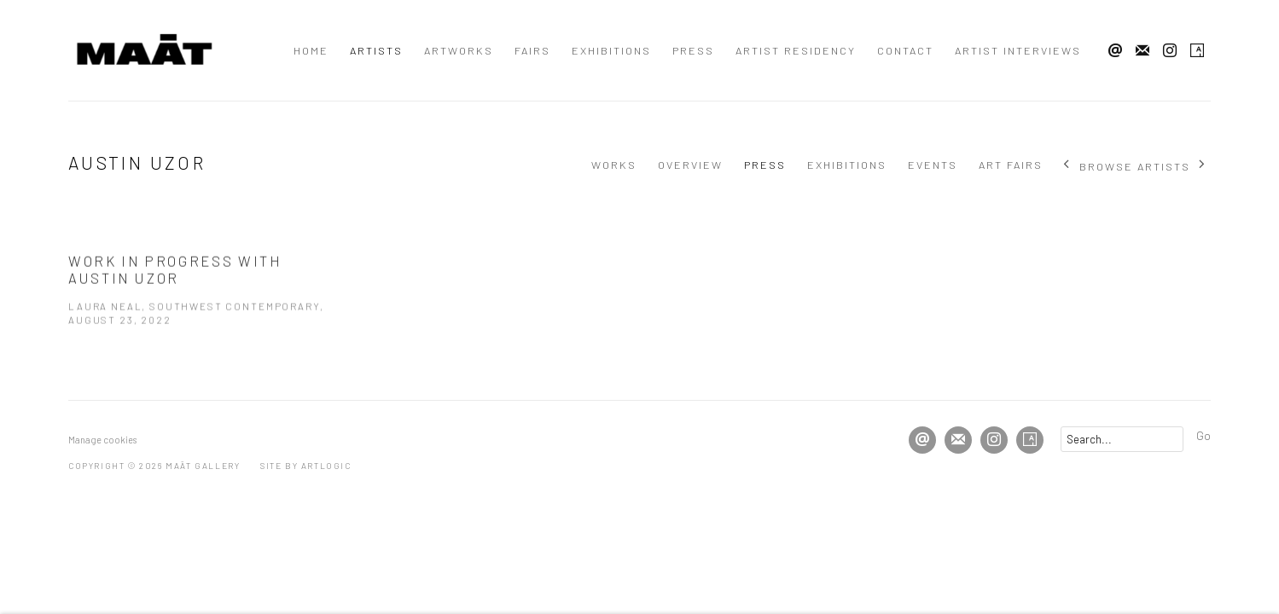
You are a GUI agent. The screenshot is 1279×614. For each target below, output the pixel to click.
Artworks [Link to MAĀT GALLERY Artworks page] (458, 50)
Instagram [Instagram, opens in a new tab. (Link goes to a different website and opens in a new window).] (1169, 51)
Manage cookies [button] (102, 439)
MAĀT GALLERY (145, 50)
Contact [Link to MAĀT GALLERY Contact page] (905, 50)
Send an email (1115, 51)
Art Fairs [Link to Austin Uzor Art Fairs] (1011, 164)
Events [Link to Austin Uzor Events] (932, 164)
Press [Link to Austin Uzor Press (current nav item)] (765, 164)
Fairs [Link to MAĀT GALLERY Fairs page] (532, 50)
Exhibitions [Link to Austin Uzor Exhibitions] (847, 164)
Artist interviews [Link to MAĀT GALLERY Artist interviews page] (1018, 50)
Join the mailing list (1142, 51)
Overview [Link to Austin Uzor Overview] (690, 164)
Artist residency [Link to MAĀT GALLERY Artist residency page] (795, 50)
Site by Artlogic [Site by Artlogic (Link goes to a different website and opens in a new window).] (306, 465)
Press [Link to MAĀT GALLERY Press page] (693, 50)
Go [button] (1203, 435)
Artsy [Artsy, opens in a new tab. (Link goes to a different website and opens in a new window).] (1197, 51)
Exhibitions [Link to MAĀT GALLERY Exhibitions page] (611, 50)
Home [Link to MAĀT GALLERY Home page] (311, 50)
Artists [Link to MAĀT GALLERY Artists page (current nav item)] (376, 50)
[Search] (1122, 439)
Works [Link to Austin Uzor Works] (614, 164)
